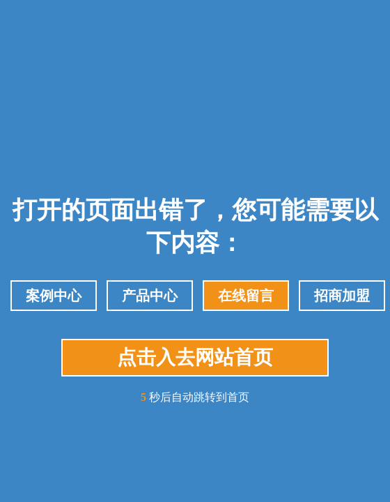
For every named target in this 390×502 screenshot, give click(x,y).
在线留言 (246, 295)
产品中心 (150, 295)
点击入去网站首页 (195, 357)
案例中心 (53, 295)
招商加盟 (342, 295)
